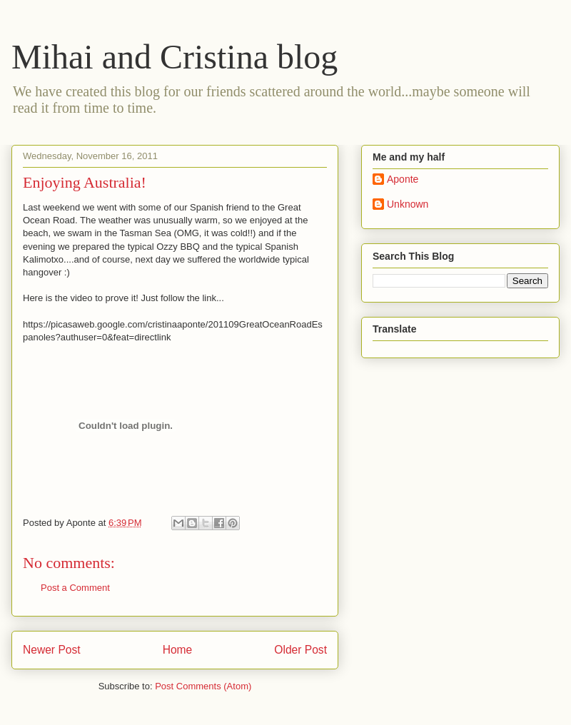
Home (178, 650)
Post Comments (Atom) (203, 686)
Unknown (407, 204)
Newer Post (52, 650)
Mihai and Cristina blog (174, 57)
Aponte (402, 179)
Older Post (300, 650)
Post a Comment (75, 587)
